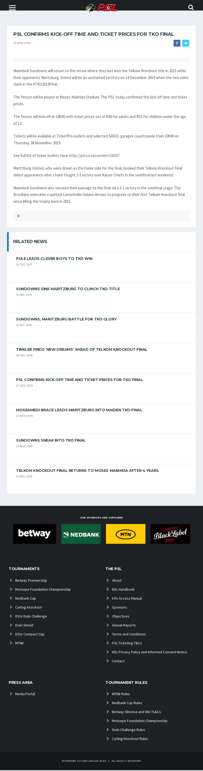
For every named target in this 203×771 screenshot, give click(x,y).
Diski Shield (24, 626)
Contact (118, 661)
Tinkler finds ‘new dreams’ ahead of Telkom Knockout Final (82, 350)
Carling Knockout (28, 608)
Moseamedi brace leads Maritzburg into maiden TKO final (79, 410)
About (116, 581)
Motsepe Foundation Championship (43, 590)
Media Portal (25, 694)
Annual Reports (124, 626)
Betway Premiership (31, 581)
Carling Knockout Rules (130, 739)
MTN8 (19, 643)
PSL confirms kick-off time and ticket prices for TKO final (79, 380)
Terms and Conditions (129, 634)
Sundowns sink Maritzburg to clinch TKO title (68, 289)
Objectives (120, 617)
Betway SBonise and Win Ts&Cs (136, 712)
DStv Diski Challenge (31, 617)
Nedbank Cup (25, 599)
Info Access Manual (127, 599)
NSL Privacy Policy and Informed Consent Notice (149, 652)
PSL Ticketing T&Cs (127, 643)
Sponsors (119, 608)
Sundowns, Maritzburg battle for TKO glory (66, 320)
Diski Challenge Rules (128, 730)
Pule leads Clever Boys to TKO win (54, 259)
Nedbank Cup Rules (127, 703)
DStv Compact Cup (29, 634)
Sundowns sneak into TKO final (51, 441)
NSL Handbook (123, 590)
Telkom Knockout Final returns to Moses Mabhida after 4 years (87, 471)
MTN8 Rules (121, 694)
